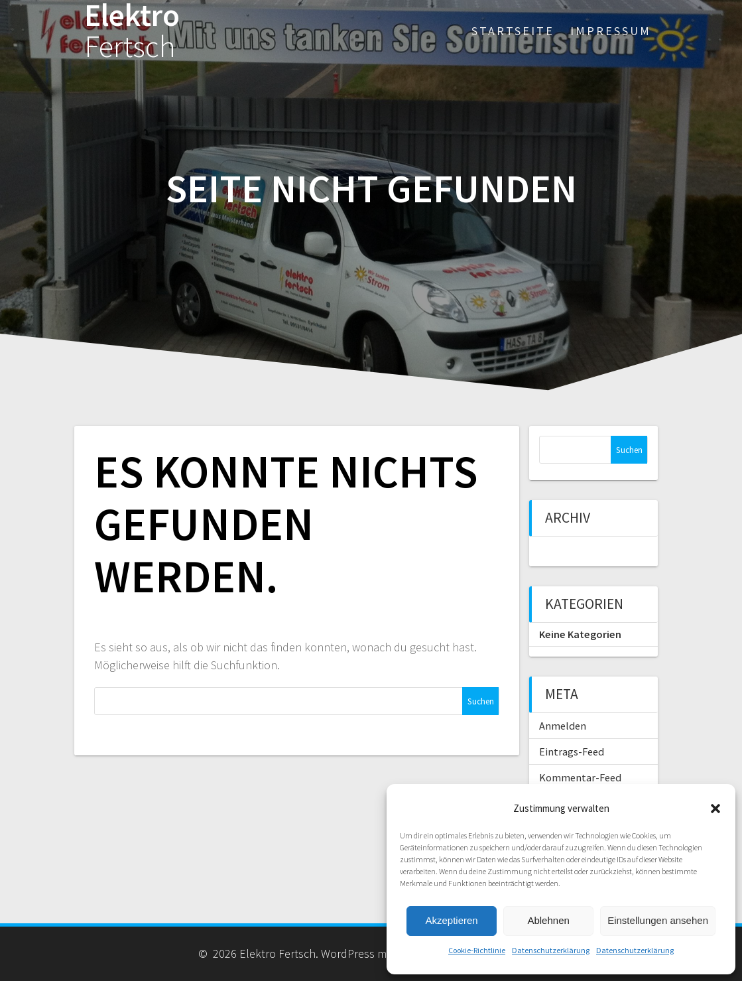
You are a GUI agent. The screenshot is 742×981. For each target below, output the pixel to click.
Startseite (512, 30)
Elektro (132, 31)
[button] (715, 808)
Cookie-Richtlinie (476, 950)
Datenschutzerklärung (550, 950)
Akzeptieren (451, 920)
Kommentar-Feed (580, 777)
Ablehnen (548, 920)
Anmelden (562, 725)
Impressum (610, 30)
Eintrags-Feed (571, 751)
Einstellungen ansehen (657, 920)
